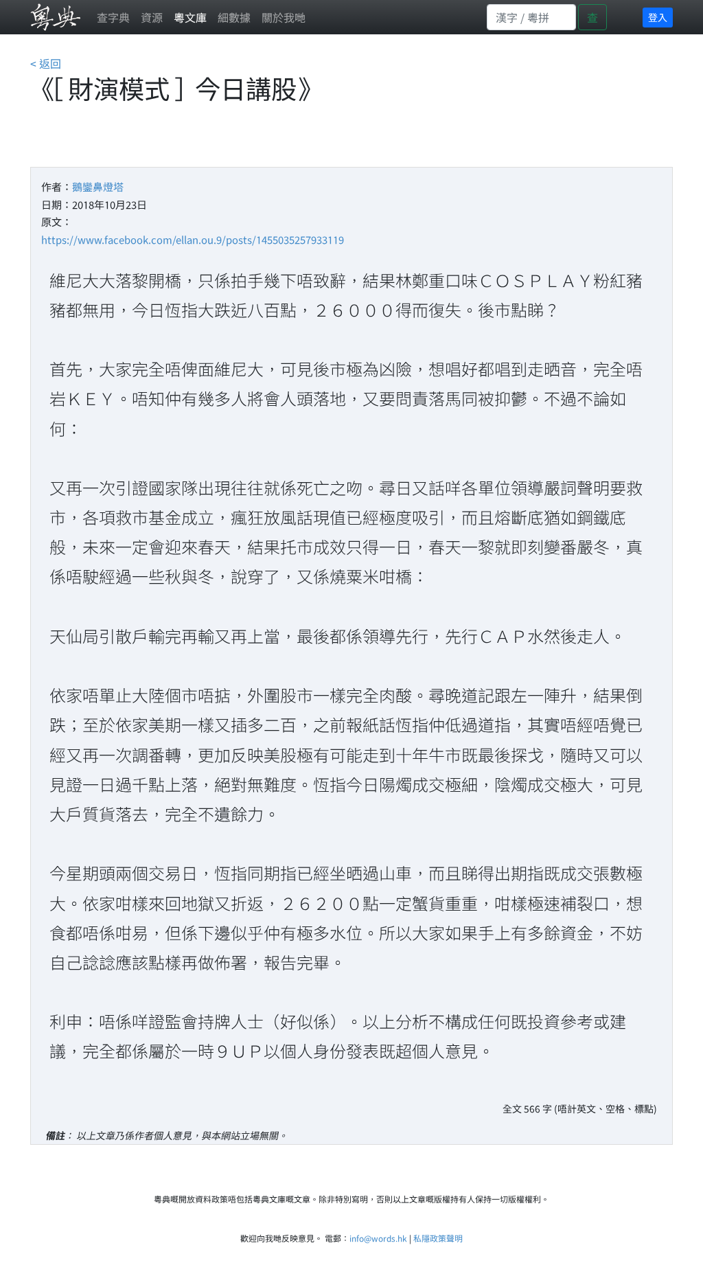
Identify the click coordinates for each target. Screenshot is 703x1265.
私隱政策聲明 (438, 1238)
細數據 (234, 17)
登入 (657, 17)
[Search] (531, 17)
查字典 (113, 17)
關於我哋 (284, 17)
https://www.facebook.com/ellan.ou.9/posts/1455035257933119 (192, 239)
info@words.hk (378, 1238)
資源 (152, 17)
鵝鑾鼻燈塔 (98, 186)
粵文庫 (190, 17)
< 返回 (45, 63)
